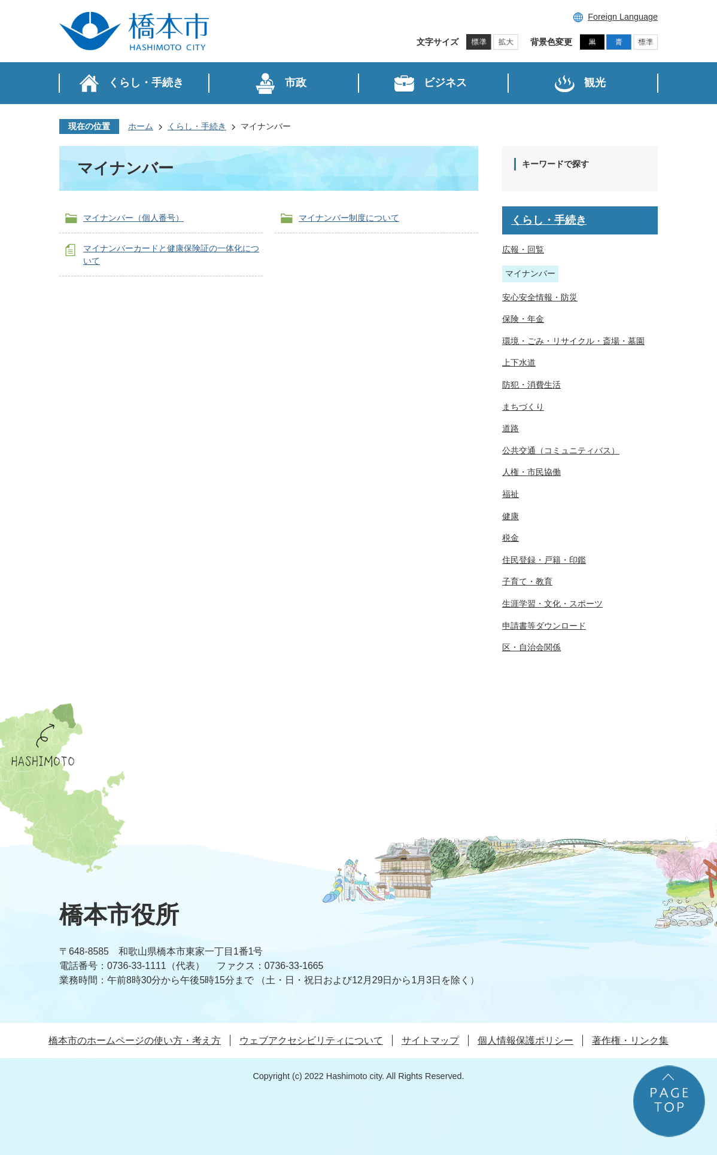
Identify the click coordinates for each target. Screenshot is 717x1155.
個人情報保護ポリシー (525, 1040)
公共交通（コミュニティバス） (560, 450)
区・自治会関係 (531, 647)
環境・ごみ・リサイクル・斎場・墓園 (573, 341)
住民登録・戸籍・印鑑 (544, 560)
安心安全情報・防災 (540, 297)
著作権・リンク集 (630, 1040)
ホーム (140, 126)
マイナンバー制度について (349, 218)
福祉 (510, 494)
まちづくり (523, 407)
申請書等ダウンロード (544, 625)
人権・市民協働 (531, 472)
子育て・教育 (527, 581)
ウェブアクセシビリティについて (311, 1040)
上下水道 (519, 362)
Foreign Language (623, 17)
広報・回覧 (523, 249)
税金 (510, 538)
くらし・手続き (197, 126)
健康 (510, 516)
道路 (510, 428)
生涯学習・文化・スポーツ (552, 603)
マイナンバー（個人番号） (133, 218)
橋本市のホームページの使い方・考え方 (134, 1040)
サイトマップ (430, 1040)
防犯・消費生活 (531, 384)
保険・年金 (523, 319)
